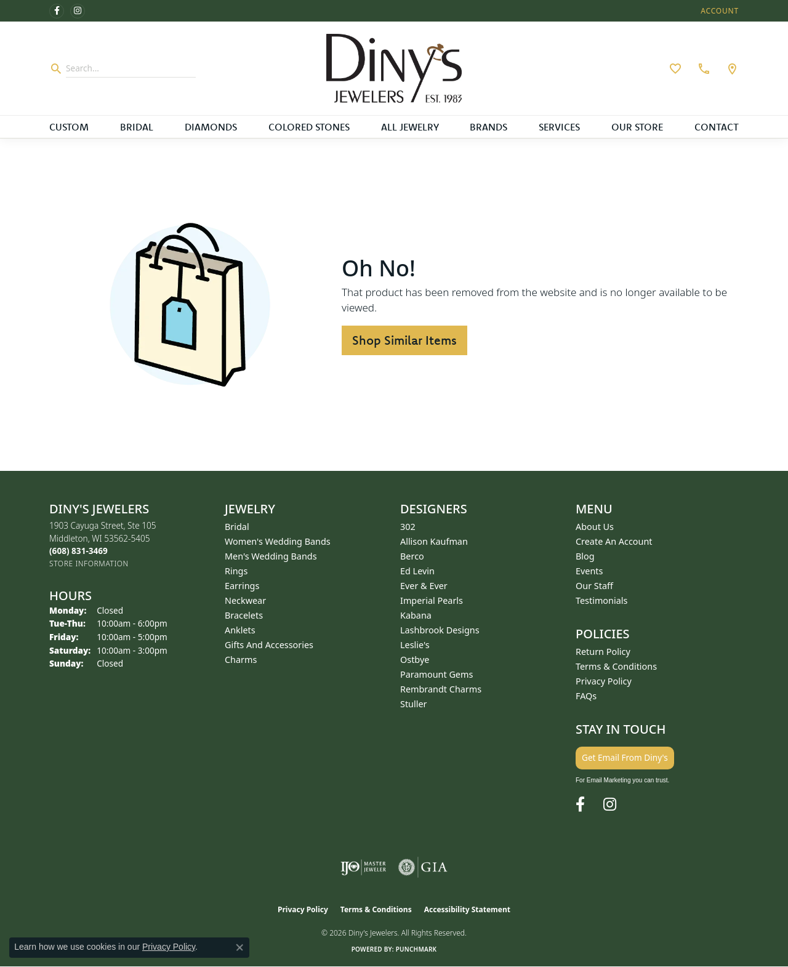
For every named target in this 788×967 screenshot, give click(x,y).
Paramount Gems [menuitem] (436, 674)
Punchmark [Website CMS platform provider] (416, 949)
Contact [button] (716, 127)
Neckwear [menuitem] (245, 600)
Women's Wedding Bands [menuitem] (278, 541)
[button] (718, 11)
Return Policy (603, 651)
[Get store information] (89, 563)
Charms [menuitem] (241, 659)
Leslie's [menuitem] (415, 645)
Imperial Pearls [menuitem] (431, 600)
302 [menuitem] (408, 526)
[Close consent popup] (239, 947)
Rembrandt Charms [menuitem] (440, 689)
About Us (595, 526)
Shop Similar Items (404, 340)
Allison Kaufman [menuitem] (434, 541)
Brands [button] (488, 127)
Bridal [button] (136, 127)
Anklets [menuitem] (240, 630)
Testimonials (601, 600)
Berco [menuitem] (412, 556)
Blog (585, 556)
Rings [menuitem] (236, 571)
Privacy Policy (604, 681)
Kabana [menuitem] (416, 615)
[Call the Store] (78, 550)
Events (589, 571)
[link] (702, 68)
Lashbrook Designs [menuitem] (440, 630)
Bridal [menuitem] (237, 526)
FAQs (586, 696)
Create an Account (614, 541)
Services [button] (559, 127)
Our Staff (594, 586)
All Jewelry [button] (410, 127)
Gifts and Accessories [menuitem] (269, 645)
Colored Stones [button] (309, 127)
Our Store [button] (637, 127)
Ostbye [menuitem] (414, 659)
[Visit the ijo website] (363, 867)
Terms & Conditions (616, 666)
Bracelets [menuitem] (244, 615)
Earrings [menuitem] (242, 586)
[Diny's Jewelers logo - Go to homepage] (393, 68)
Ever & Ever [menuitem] (424, 586)
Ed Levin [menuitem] (417, 571)
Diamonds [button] (211, 127)
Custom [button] (69, 127)
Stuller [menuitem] (413, 704)
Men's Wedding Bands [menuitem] (271, 556)
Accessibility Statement (467, 909)
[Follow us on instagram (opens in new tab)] (77, 11)
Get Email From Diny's (625, 757)
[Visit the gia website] (423, 867)
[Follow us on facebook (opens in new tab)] (56, 11)
